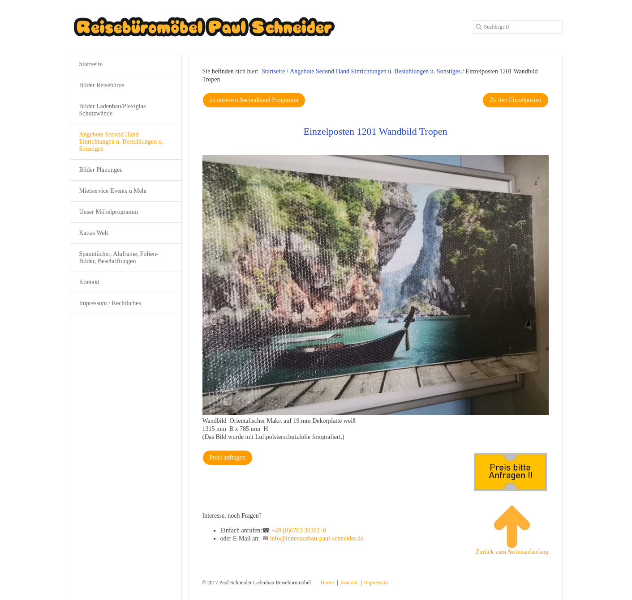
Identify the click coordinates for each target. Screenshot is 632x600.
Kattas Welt (93, 233)
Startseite (273, 71)
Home (327, 582)
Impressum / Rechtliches (110, 303)
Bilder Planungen (101, 169)
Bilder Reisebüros (102, 85)
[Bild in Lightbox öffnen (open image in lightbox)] (375, 285)
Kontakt (89, 282)
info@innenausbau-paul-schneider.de (316, 538)
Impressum (376, 582)
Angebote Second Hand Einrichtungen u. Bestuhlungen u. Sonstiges (121, 141)
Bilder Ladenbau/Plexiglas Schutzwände (112, 110)
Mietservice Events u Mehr (113, 190)
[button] (254, 100)
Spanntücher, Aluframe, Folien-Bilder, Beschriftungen (119, 257)
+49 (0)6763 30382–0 (298, 530)
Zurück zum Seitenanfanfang (512, 530)
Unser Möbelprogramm (108, 212)
